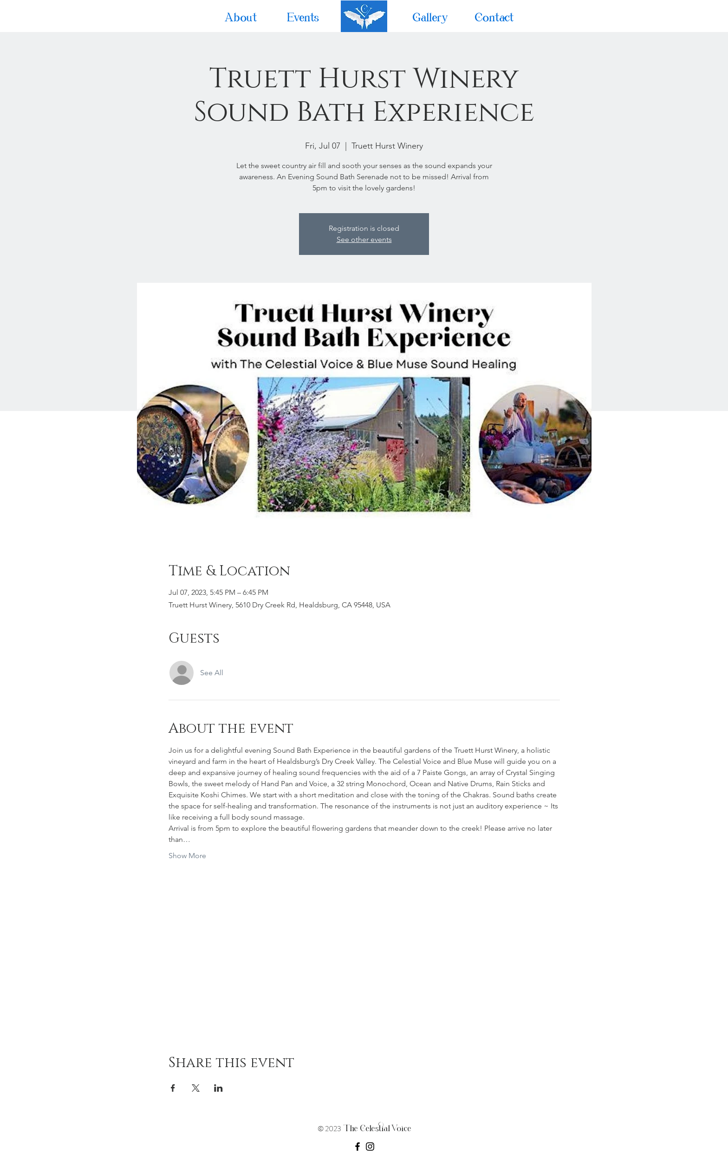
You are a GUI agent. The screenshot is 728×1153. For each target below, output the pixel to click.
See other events (364, 239)
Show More (187, 855)
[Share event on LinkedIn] (218, 1088)
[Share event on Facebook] (173, 1088)
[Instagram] (370, 1146)
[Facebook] (357, 1146)
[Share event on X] (195, 1088)
